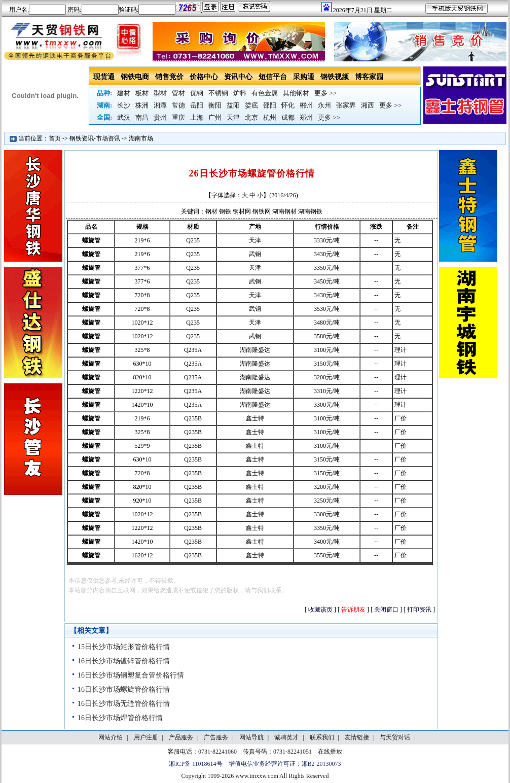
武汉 (123, 117)
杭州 (269, 117)
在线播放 (330, 751)
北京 (251, 117)
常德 (178, 105)
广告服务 (216, 737)
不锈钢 (218, 93)
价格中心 (204, 77)
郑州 (306, 117)
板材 (142, 93)
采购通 (303, 77)
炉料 (239, 93)
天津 (233, 117)
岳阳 (196, 105)
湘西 (367, 105)
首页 (55, 138)
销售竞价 (169, 77)
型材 (160, 93)
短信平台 (273, 77)
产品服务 (181, 737)
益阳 (233, 105)
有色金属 (264, 93)
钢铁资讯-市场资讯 (94, 138)
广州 (215, 117)
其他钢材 (296, 93)
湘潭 (160, 105)
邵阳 (269, 105)
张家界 (346, 105)
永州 (324, 105)
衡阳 (215, 105)
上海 (196, 117)
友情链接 (357, 737)
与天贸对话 (395, 737)
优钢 (196, 93)
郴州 (306, 105)
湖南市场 (141, 138)
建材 (123, 93)
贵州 (160, 117)
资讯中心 (238, 77)
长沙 (123, 105)
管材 (178, 93)
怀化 (288, 105)
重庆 (178, 117)
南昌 (142, 117)
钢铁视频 (334, 77)
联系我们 (322, 737)
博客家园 (369, 77)
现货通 (104, 77)
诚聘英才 (286, 737)
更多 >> (325, 93)
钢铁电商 (135, 77)
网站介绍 (110, 737)
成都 (288, 117)
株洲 (142, 105)
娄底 (251, 105)
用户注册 (146, 737)
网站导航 (251, 737)
